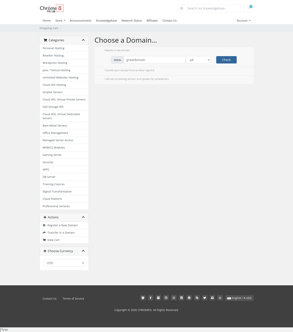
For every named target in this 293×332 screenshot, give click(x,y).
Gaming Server (52, 155)
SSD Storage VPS (53, 107)
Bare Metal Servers (55, 125)
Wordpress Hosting (55, 63)
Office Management (55, 133)
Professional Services (56, 206)
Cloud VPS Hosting (54, 85)
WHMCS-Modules (54, 147)
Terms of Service (73, 298)
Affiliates (152, 20)
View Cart (51, 240)
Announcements (80, 20)
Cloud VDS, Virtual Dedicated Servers (61, 116)
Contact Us (169, 20)
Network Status (132, 20)
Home (47, 20)
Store (59, 20)
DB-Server (49, 177)
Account (242, 20)
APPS (46, 169)
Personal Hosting (53, 48)
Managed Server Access (58, 140)
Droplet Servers (53, 92)
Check (226, 60)
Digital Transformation (57, 191)
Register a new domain (114, 50)
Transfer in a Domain (59, 232)
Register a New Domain (60, 225)
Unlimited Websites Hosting (61, 77)
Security (48, 162)
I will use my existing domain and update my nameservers (133, 79)
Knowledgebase (106, 20)
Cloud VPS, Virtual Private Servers (64, 99)
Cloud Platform (52, 199)
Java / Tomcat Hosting (56, 70)
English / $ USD (239, 298)
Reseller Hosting (53, 55)
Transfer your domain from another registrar (126, 70)
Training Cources (54, 184)
